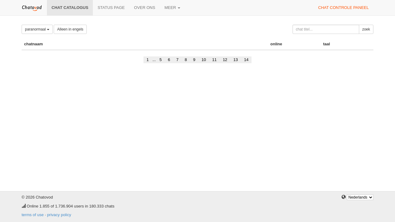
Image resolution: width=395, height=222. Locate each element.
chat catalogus (70, 7)
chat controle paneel (343, 7)
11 (214, 59)
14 (246, 59)
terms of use (33, 214)
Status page (111, 7)
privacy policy (59, 214)
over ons (144, 7)
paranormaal (37, 29)
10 (204, 59)
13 (235, 59)
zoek (366, 29)
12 (225, 59)
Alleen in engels (70, 29)
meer (172, 7)
